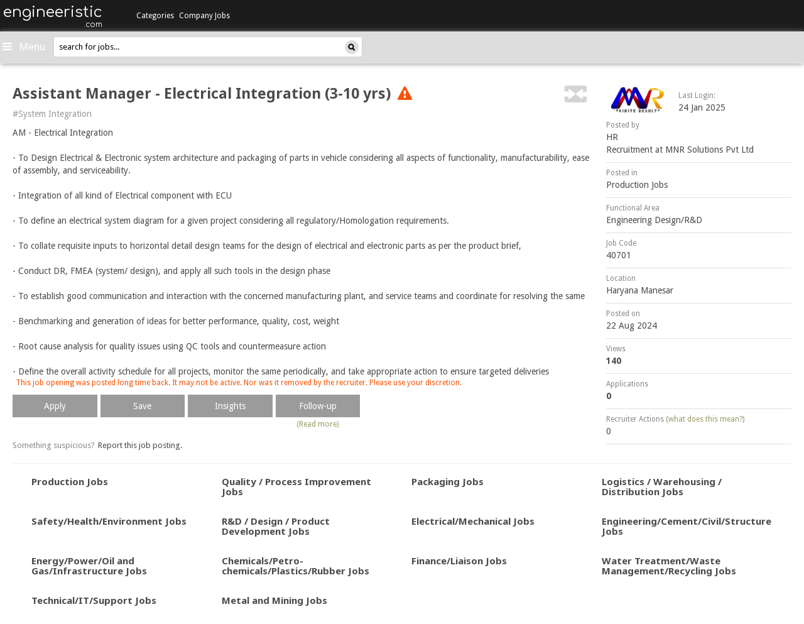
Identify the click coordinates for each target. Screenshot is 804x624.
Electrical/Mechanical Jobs (473, 521)
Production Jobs (637, 185)
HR (612, 137)
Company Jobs (204, 15)
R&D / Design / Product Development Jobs (276, 526)
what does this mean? (705, 419)
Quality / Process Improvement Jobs (296, 486)
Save (142, 406)
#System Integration (52, 114)
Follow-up (318, 406)
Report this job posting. (140, 445)
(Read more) (317, 424)
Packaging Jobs (447, 481)
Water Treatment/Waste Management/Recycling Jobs (669, 565)
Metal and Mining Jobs (274, 600)
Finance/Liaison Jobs (459, 560)
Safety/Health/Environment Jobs (109, 521)
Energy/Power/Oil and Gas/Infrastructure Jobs (89, 565)
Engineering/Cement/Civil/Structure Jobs (686, 526)
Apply (55, 406)
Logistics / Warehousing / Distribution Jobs (662, 486)
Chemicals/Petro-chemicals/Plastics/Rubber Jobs (295, 565)
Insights (230, 406)
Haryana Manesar (639, 290)
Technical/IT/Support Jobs (93, 600)
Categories (155, 15)
